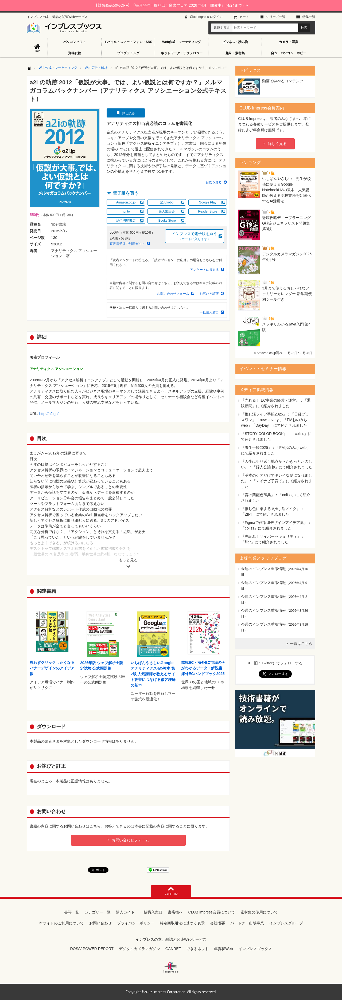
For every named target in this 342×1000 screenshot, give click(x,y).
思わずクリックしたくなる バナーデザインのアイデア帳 (52, 668)
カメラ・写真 (288, 42)
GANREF (173, 949)
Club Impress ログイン (206, 17)
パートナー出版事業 (247, 923)
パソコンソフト (74, 42)
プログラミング (128, 53)
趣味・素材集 (235, 53)
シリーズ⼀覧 (275, 17)
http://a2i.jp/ (49, 413)
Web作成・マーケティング (181, 42)
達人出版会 (167, 211)
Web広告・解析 (96, 68)
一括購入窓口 (209, 312)
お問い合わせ (100, 923)
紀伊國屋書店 (125, 220)
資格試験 (74, 53)
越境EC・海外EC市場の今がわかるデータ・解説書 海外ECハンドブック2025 (203, 668)
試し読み (128, 113)
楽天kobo (166, 202)
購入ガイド (125, 912)
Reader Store (207, 211)
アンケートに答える (204, 270)
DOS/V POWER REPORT (91, 949)
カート (244, 17)
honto (126, 211)
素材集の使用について (259, 912)
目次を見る (214, 182)
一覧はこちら (301, 643)
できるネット (197, 949)
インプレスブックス (255, 949)
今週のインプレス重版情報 (263, 569)
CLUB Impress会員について (211, 912)
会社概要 (217, 923)
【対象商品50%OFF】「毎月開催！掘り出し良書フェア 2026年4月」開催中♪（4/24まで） (171, 5)
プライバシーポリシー (135, 923)
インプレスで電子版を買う (194, 236)
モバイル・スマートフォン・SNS (128, 42)
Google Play (207, 202)
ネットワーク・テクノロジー (182, 53)
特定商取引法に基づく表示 (182, 923)
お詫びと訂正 (209, 294)
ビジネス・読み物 (235, 42)
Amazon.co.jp (126, 202)
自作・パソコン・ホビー (288, 53)
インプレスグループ (286, 923)
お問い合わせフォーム (173, 294)
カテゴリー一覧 (97, 912)
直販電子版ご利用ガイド (127, 244)
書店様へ (175, 912)
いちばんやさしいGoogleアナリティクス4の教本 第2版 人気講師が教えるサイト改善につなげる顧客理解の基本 (153, 674)
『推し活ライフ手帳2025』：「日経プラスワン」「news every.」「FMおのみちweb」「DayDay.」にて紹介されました (275, 420)
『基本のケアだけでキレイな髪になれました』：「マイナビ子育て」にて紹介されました (276, 481)
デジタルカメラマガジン (139, 949)
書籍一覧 (71, 912)
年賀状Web (223, 949)
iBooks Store (167, 220)
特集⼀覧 (308, 17)
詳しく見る (277, 144)
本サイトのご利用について (61, 923)
